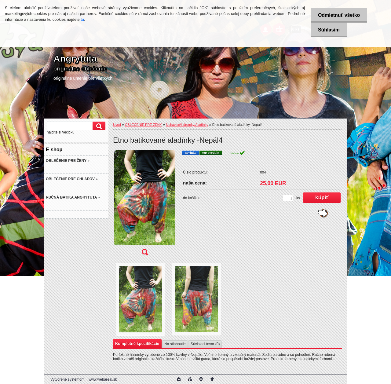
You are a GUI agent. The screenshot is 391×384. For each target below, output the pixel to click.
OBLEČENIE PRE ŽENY (143, 124)
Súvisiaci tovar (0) (205, 344)
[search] (98, 126)
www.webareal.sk (103, 379)
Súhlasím (328, 29)
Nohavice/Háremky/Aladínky (187, 124)
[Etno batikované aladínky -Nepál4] (145, 204)
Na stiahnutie (175, 344)
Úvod (117, 124)
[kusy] (288, 198)
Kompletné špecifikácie (137, 343)
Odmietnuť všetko (338, 15)
